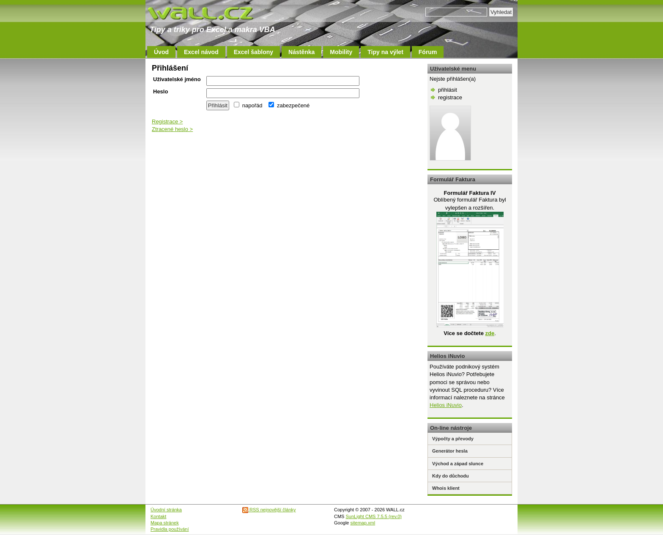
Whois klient (446, 488)
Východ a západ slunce (457, 463)
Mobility (341, 52)
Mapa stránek (165, 522)
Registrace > (167, 121)
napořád (248, 105)
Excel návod (201, 52)
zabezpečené (289, 105)
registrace (450, 97)
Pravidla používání (170, 529)
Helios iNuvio (446, 405)
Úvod (161, 52)
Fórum (428, 52)
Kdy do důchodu (450, 475)
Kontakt (158, 516)
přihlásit (447, 90)
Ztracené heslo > (172, 129)
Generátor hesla (450, 450)
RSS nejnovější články (269, 509)
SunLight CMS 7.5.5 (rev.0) (374, 516)
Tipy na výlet (385, 52)
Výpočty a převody (453, 438)
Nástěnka (301, 52)
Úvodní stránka (166, 509)
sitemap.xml (363, 522)
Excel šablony (253, 52)
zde (489, 333)
